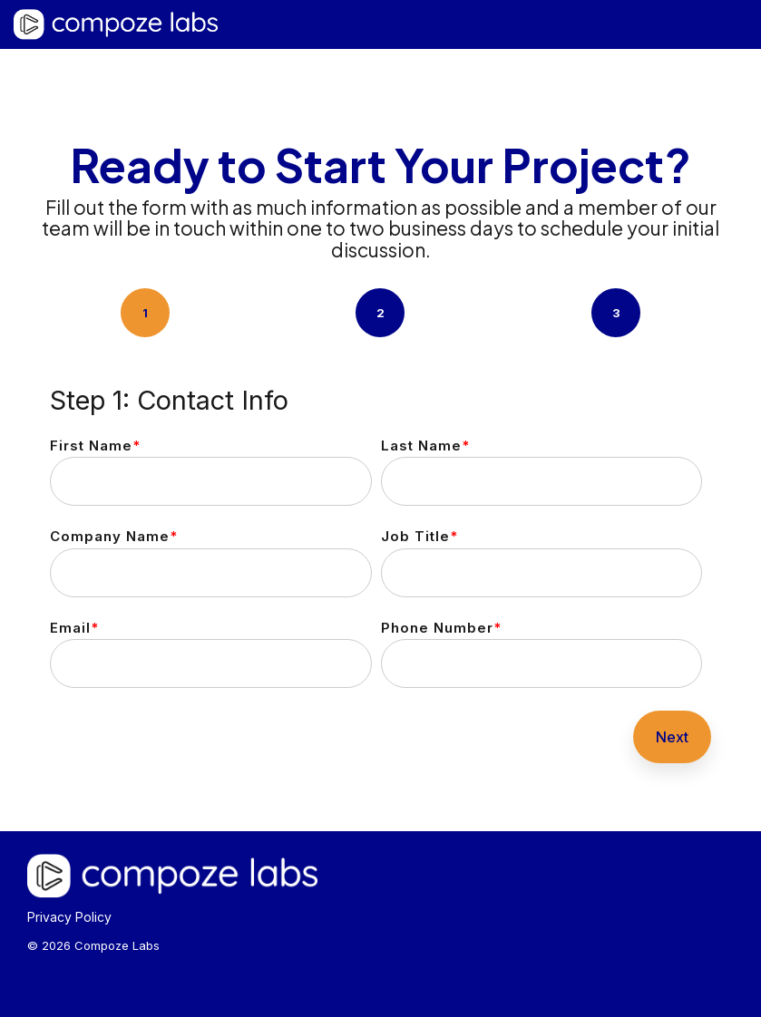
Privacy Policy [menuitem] (69, 917)
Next (672, 737)
